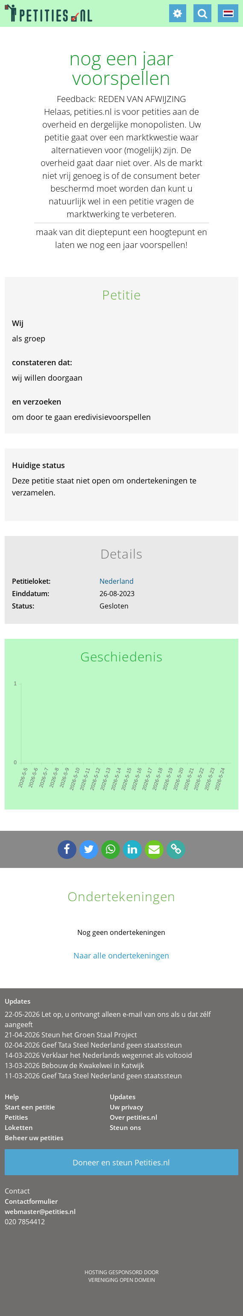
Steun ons (125, 1127)
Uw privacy (126, 1107)
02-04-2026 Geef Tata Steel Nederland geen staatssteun (93, 1045)
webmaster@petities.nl (40, 1211)
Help (12, 1096)
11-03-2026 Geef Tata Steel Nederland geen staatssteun (93, 1075)
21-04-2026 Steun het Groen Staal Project (71, 1034)
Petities (16, 1117)
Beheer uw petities (34, 1137)
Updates (122, 1096)
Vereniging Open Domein (121, 1280)
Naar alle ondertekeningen (121, 955)
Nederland (117, 581)
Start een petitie (30, 1107)
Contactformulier (31, 1201)
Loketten (19, 1127)
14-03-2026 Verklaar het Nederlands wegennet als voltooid (98, 1055)
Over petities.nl (133, 1117)
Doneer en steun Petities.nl (121, 1162)
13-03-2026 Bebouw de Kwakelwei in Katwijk (74, 1065)
